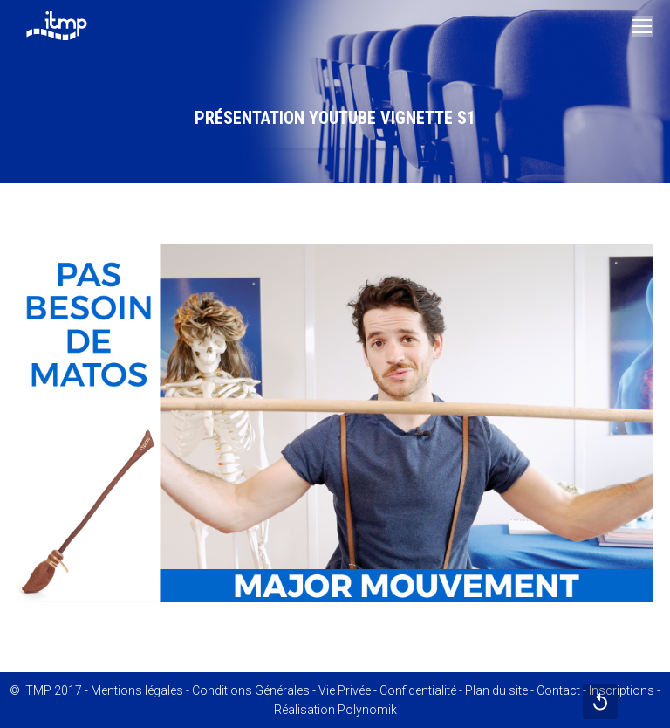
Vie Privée (344, 690)
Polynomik (367, 710)
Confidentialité (417, 690)
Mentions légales (137, 690)
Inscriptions (621, 690)
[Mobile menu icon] (642, 26)
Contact (558, 690)
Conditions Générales (251, 690)
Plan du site (496, 690)
